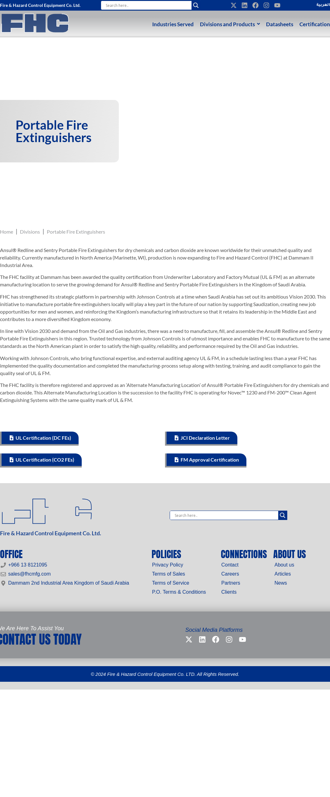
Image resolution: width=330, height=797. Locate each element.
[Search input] (148, 5)
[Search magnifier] (196, 5)
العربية (323, 5)
